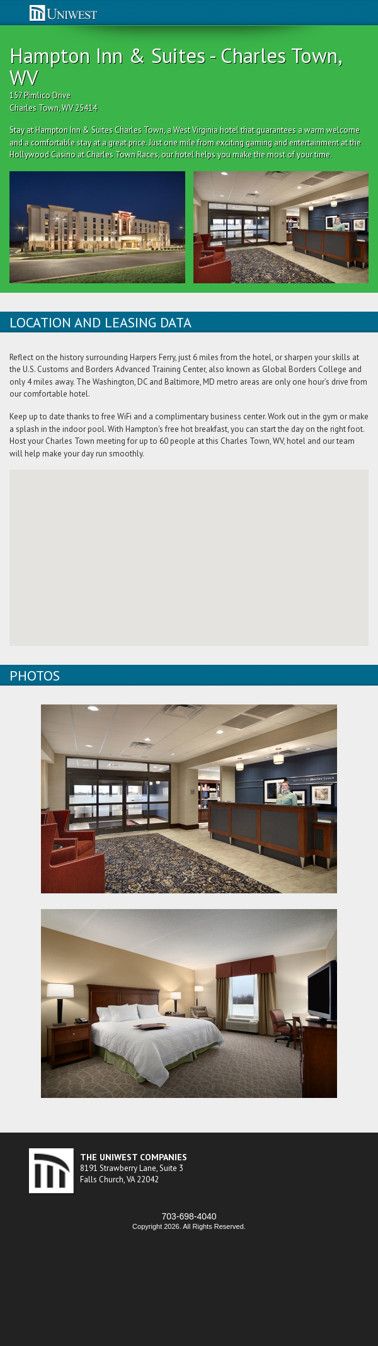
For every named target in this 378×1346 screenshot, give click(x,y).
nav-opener (11, 13)
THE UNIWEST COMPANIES (133, 1157)
